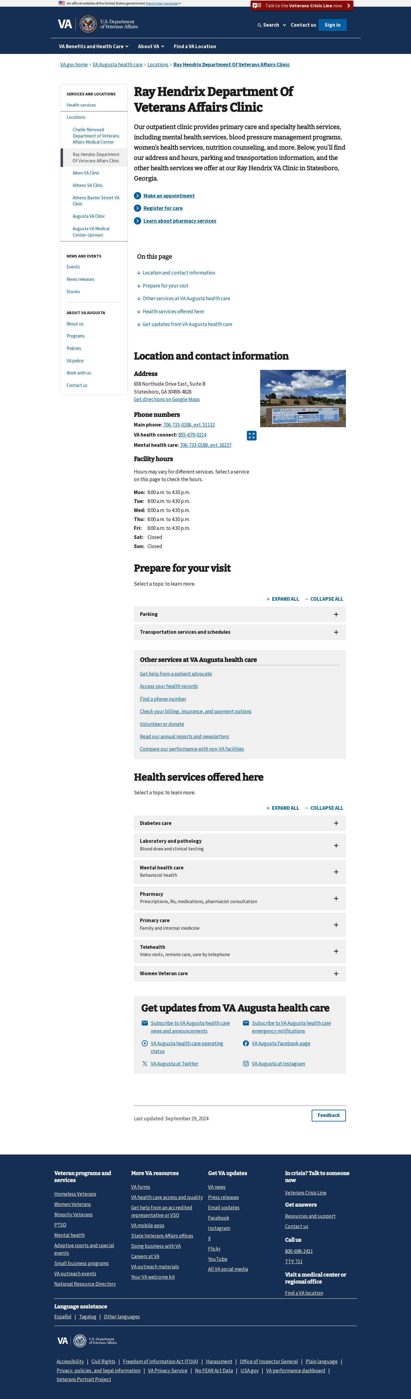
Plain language (322, 1361)
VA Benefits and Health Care (91, 46)
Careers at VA (145, 1256)
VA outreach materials (155, 1266)
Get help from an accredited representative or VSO (161, 1211)
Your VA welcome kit (153, 1277)
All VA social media (228, 1269)
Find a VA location (304, 1293)
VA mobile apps (147, 1225)
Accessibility (70, 1361)
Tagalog (87, 1316)
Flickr (214, 1248)
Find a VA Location (195, 46)
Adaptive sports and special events (84, 1249)
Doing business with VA (156, 1246)
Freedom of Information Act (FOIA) (160, 1361)
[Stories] (94, 292)
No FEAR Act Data (214, 1370)
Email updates (224, 1207)
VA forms (140, 1187)
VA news (217, 1187)
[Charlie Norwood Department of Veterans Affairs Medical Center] (94, 136)
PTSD (60, 1224)
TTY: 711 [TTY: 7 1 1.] (294, 1261)
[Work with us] (94, 373)
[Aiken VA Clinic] (94, 173)
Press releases (223, 1197)
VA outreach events (75, 1273)
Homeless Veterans (75, 1194)
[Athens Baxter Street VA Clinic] (94, 201)
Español (62, 1316)
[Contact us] (94, 385)
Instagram (219, 1228)
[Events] (94, 267)
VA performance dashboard (295, 1370)
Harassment (219, 1361)
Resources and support (310, 1216)
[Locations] (94, 117)
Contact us (303, 25)
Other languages (122, 1316)
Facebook (218, 1218)
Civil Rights (103, 1361)
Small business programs (81, 1263)
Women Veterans (72, 1204)
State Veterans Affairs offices (162, 1235)
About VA (148, 46)
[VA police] (94, 361)
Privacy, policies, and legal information (99, 1370)
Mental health (69, 1235)
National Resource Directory (85, 1284)
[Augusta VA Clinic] (94, 216)
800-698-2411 (299, 1251)
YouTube (217, 1259)
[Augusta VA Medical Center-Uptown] (94, 232)
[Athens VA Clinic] (94, 185)
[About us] (94, 324)
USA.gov (249, 1370)
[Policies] (94, 348)
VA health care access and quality (167, 1197)
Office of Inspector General (269, 1361)
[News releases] (94, 279)
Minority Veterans (73, 1214)
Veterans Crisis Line (305, 1192)
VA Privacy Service (167, 1370)
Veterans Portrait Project (84, 1379)
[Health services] (94, 105)
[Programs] (94, 336)
